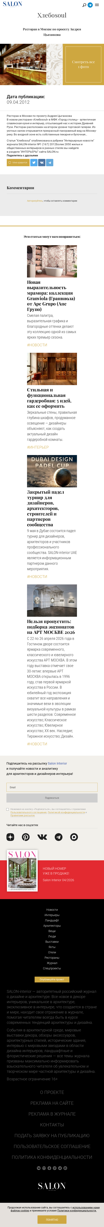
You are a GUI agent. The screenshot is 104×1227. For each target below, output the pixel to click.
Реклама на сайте (52, 1103)
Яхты (52, 947)
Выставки (52, 941)
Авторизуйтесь (35, 200)
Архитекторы (52, 925)
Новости (52, 909)
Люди (52, 936)
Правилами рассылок (22, 815)
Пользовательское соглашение (52, 1146)
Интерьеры (52, 915)
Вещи (52, 931)
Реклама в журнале (52, 1114)
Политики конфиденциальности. (77, 1210)
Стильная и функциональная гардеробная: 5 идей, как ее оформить (49, 398)
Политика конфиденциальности (52, 1157)
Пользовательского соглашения (28, 812)
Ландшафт (52, 920)
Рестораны (52, 957)
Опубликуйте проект (52, 979)
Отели (52, 952)
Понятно (52, 1219)
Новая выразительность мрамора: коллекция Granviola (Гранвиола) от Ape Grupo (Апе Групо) (51, 295)
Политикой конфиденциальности (66, 812)
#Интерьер (38, 447)
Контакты (52, 1124)
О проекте (52, 1092)
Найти (84, 5)
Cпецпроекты (52, 968)
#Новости (37, 345)
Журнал (52, 963)
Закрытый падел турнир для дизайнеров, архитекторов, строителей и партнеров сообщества (45, 508)
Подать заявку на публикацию (52, 1135)
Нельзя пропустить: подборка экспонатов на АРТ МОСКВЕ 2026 (51, 626)
